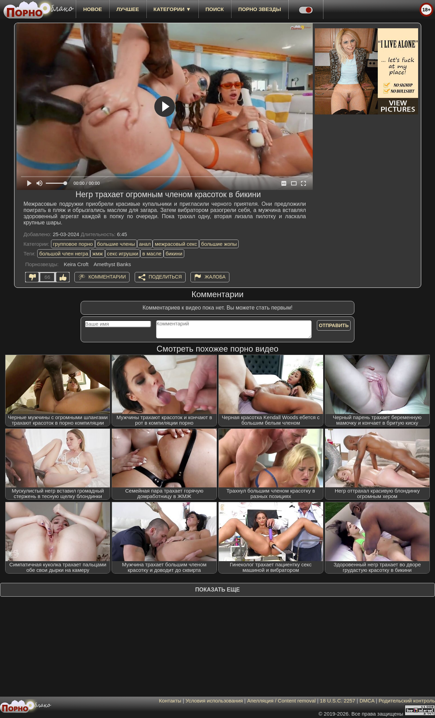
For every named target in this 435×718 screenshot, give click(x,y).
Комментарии (107, 277)
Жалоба (215, 277)
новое (92, 9)
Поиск (215, 9)
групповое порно (73, 244)
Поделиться (165, 277)
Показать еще (217, 590)
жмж (97, 253)
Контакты (170, 701)
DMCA (367, 701)
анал (145, 244)
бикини (174, 253)
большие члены (116, 244)
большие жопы (219, 244)
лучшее (127, 9)
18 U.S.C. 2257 (337, 701)
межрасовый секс (176, 244)
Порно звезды (259, 9)
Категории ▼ (172, 9)
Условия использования (214, 701)
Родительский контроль (407, 701)
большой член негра (63, 253)
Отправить (334, 325)
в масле (151, 253)
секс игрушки (122, 253)
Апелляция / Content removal (281, 701)
